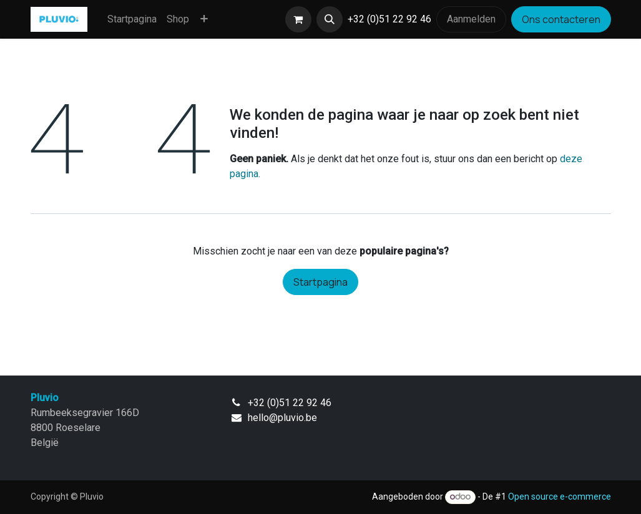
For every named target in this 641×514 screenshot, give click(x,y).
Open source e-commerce (559, 497)
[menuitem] (132, 19)
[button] (329, 19)
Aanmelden (471, 19)
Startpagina (320, 282)
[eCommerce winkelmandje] (298, 19)
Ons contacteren (561, 19)
